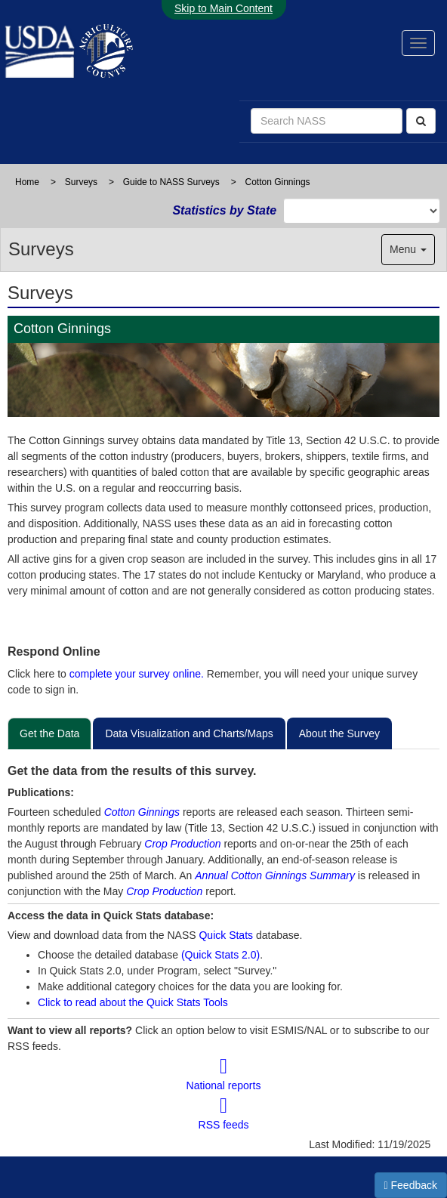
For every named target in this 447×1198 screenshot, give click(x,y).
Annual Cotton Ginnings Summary (275, 875)
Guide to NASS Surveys (171, 182)
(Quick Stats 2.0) (220, 955)
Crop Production (182, 844)
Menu (408, 249)
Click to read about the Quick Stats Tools (133, 1002)
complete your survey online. (136, 674)
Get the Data (49, 733)
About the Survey (339, 733)
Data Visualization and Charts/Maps (189, 733)
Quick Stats (226, 935)
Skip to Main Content (223, 8)
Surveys (81, 182)
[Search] (421, 121)
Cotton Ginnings (142, 812)
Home (27, 182)
